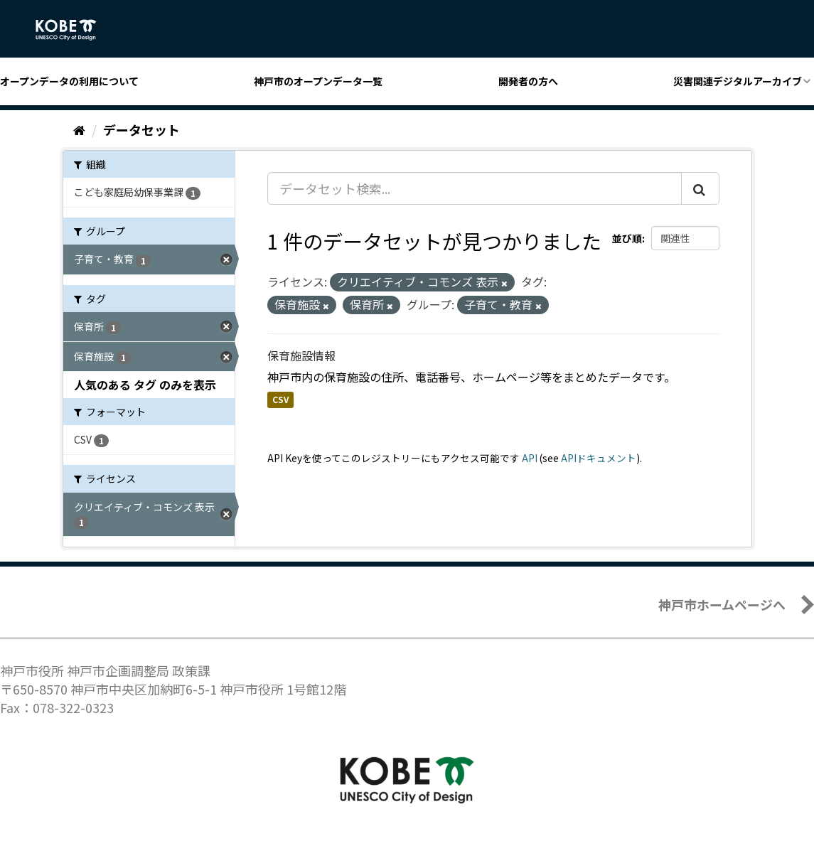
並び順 (627, 238)
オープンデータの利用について (69, 81)
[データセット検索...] (474, 188)
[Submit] (700, 188)
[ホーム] (79, 129)
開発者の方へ (528, 81)
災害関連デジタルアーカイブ (737, 81)
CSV (280, 400)
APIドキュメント (598, 458)
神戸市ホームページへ (722, 604)
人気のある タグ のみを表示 (145, 384)
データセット (141, 129)
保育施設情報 (301, 355)
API (529, 458)
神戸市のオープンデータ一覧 (318, 81)
